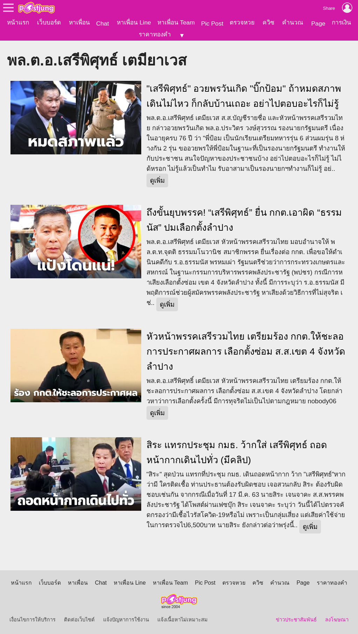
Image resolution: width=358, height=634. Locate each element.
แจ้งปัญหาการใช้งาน (126, 619)
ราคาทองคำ (155, 34)
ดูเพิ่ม (157, 180)
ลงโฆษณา (337, 619)
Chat (102, 23)
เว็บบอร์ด (49, 22)
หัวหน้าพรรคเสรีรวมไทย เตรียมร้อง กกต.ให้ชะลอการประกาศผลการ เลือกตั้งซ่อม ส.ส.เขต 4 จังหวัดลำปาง (245, 351)
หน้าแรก (18, 22)
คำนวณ (292, 22)
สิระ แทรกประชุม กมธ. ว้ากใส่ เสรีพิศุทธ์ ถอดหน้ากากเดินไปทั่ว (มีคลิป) (236, 452)
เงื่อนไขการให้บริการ (32, 619)
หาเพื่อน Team (176, 22)
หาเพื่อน (79, 22)
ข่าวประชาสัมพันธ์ (296, 619)
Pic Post (212, 23)
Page (318, 23)
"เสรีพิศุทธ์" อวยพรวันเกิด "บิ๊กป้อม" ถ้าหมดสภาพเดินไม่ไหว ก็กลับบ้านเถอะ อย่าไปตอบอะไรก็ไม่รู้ (243, 96)
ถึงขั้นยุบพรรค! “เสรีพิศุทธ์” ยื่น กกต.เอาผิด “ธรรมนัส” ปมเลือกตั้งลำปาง (244, 220)
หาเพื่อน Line (134, 22)
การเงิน (341, 22)
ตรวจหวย (242, 22)
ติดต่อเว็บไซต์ (79, 619)
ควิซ (268, 22)
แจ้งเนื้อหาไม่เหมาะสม (182, 619)
